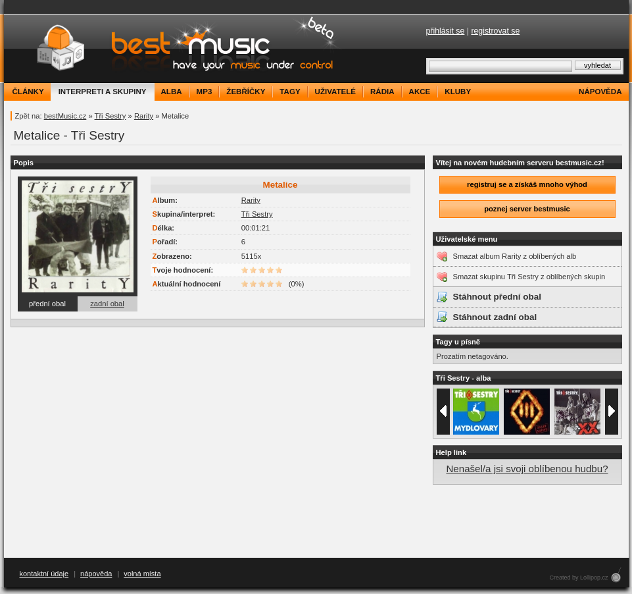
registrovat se (495, 31)
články (28, 91)
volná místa (142, 574)
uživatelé (335, 91)
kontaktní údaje (44, 574)
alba (171, 91)
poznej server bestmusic (527, 209)
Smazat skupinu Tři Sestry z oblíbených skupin (529, 277)
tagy (290, 91)
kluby (458, 91)
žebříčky (245, 91)
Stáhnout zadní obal (495, 317)
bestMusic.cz (65, 116)
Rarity (143, 116)
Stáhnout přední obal (497, 297)
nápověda (600, 91)
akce (420, 91)
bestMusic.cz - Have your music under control (174, 48)
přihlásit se (445, 31)
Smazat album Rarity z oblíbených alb (515, 256)
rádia (382, 91)
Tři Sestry (110, 116)
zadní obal (107, 304)
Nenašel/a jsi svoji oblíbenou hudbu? (527, 468)
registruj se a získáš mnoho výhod (527, 184)
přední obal (47, 304)
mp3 (204, 91)
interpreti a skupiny (103, 91)
